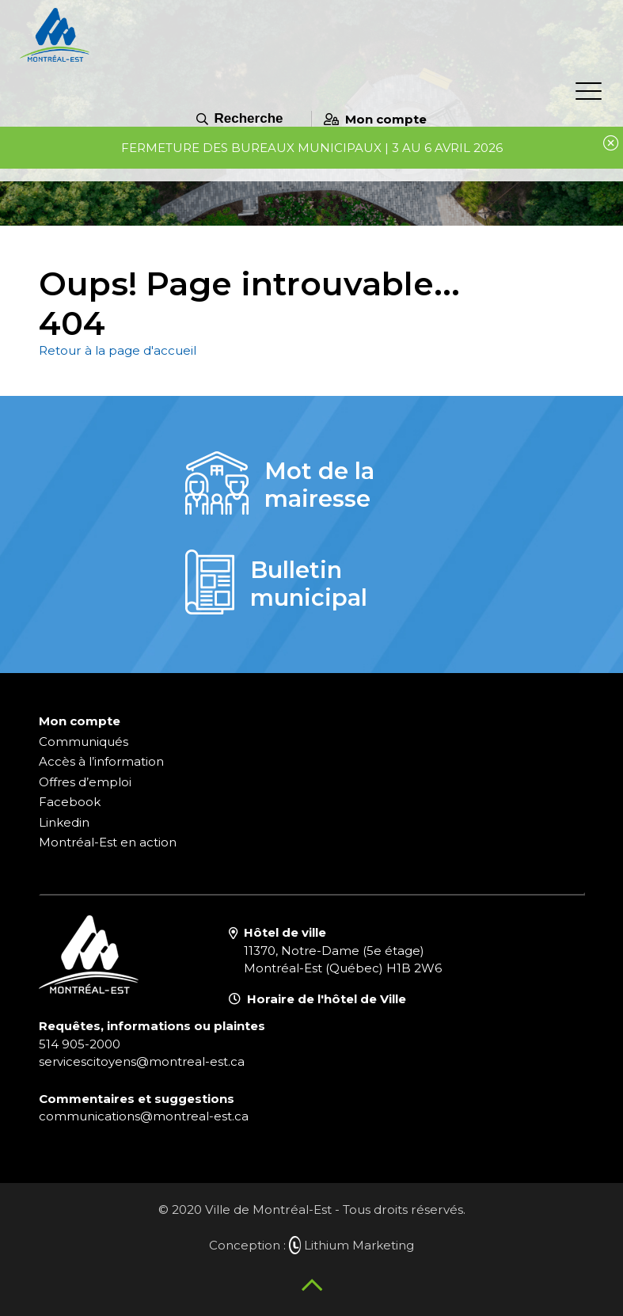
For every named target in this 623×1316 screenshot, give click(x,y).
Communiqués (83, 741)
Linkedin (64, 822)
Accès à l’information (101, 761)
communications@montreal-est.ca (144, 1116)
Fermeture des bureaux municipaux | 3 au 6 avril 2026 (312, 147)
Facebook (70, 801)
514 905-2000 (79, 1044)
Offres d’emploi (85, 781)
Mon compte (375, 119)
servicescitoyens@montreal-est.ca (142, 1061)
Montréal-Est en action (108, 842)
